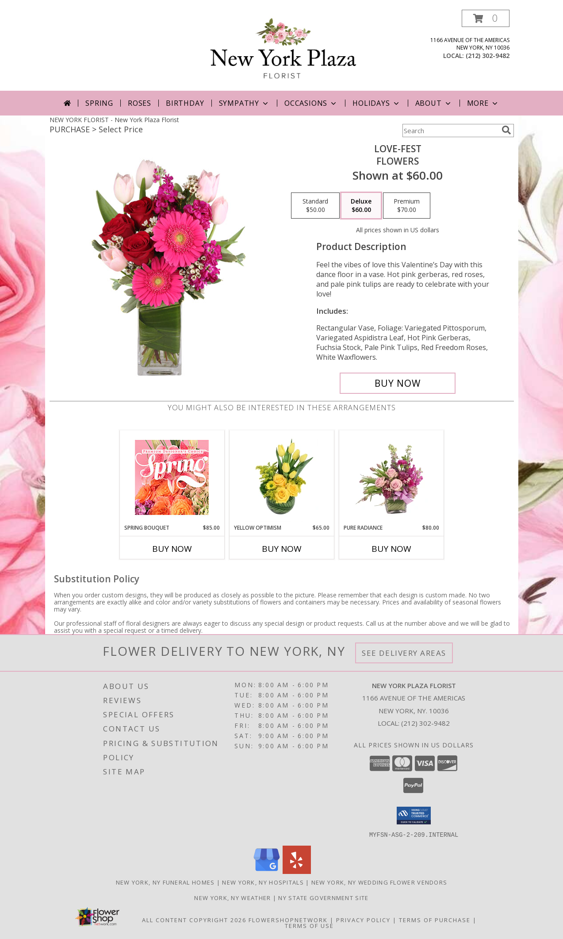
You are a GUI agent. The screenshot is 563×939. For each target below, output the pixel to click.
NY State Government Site (323, 897)
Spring (99, 103)
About (433, 103)
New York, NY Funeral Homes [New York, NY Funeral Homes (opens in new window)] (165, 882)
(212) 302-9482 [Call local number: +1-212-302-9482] (487, 55)
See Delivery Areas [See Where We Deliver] (404, 653)
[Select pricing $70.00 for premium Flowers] (406, 206)
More (483, 103)
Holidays (376, 103)
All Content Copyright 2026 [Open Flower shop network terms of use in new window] (194, 920)
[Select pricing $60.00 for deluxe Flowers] (361, 206)
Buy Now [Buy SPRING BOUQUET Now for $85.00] (172, 548)
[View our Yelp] (297, 871)
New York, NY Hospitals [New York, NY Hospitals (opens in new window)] (263, 882)
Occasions (311, 103)
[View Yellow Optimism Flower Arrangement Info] (281, 477)
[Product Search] (450, 130)
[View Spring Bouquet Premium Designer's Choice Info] (172, 477)
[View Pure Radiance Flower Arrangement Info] (391, 477)
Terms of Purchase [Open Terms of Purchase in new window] (435, 920)
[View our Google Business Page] (267, 871)
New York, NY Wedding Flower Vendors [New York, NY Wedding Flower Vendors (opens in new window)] (379, 882)
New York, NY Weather (232, 897)
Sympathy (244, 103)
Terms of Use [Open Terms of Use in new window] (309, 925)
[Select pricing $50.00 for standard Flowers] (315, 206)
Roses (139, 103)
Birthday (185, 103)
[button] (485, 18)
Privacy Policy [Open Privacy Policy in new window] (363, 920)
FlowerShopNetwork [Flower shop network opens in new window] (288, 920)
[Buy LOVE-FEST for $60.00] (398, 383)
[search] (506, 130)
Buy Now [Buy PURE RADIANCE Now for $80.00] (391, 548)
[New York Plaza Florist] (283, 50)
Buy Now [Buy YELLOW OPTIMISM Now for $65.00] (282, 548)
